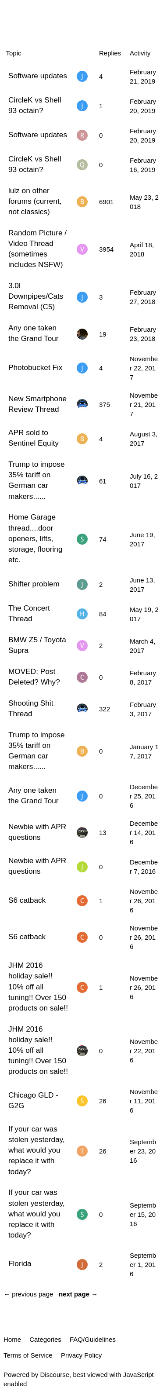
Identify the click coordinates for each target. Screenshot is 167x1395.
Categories (45, 1339)
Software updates (37, 75)
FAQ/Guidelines (93, 1339)
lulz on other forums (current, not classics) (35, 201)
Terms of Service (28, 1355)
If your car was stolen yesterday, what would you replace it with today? (36, 1150)
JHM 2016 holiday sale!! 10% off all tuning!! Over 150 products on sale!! (38, 986)
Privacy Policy (81, 1355)
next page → (78, 1294)
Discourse (54, 1374)
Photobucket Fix (35, 367)
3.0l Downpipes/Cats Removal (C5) (35, 296)
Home (12, 1339)
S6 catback (27, 900)
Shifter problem (34, 583)
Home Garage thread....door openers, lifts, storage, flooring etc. (35, 538)
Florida (20, 1263)
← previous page (28, 1294)
